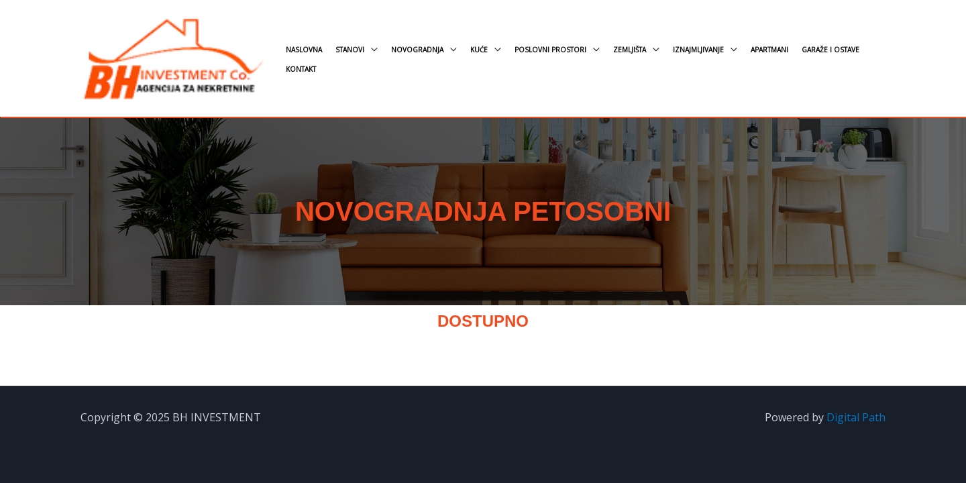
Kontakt (301, 69)
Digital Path (855, 417)
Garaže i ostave (830, 49)
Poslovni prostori (550, 49)
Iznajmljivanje (698, 49)
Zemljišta (629, 49)
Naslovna (304, 49)
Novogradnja (417, 49)
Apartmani (769, 49)
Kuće (479, 49)
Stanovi (349, 49)
